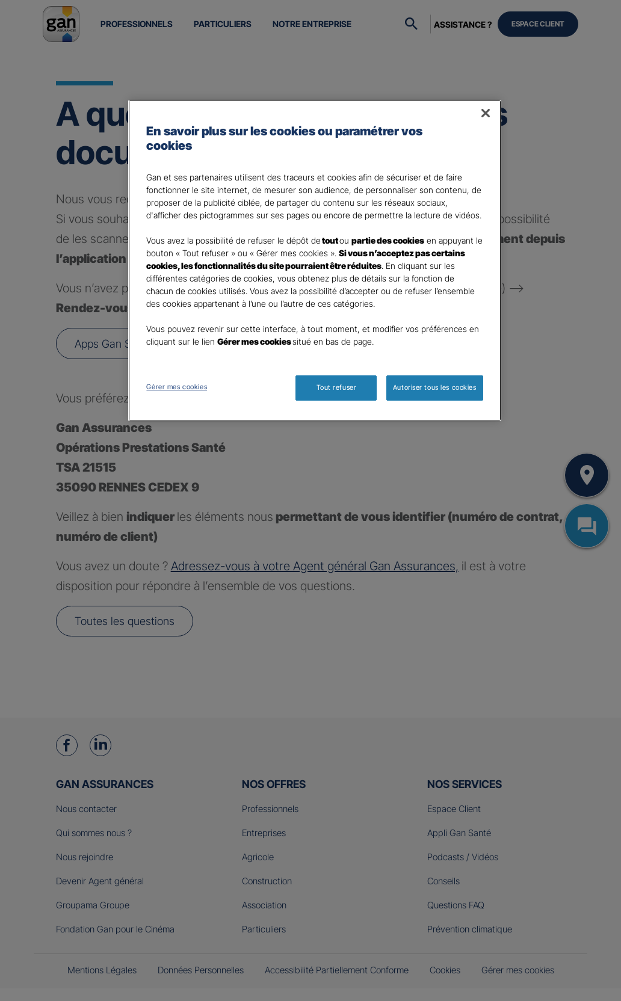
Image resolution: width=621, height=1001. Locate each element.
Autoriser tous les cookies (435, 387)
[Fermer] (486, 113)
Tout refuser (337, 387)
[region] (314, 260)
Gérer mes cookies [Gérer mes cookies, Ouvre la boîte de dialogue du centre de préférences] (176, 387)
